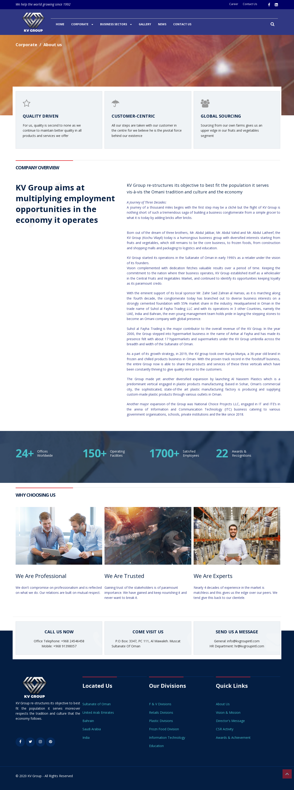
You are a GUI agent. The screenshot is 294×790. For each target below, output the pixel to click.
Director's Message (230, 721)
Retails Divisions (161, 712)
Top (287, 774)
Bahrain (88, 721)
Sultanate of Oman (96, 704)
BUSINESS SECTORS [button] (116, 24)
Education (156, 746)
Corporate (26, 44)
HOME (60, 24)
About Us (223, 704)
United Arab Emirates (98, 712)
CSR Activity (224, 729)
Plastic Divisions (161, 721)
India (86, 737)
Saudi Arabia (91, 729)
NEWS (162, 24)
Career (233, 4)
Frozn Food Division (164, 729)
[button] (272, 24)
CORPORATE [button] (82, 24)
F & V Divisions (160, 704)
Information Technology (167, 737)
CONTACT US (182, 24)
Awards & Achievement (233, 737)
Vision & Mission (228, 712)
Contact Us (250, 4)
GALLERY (145, 24)
